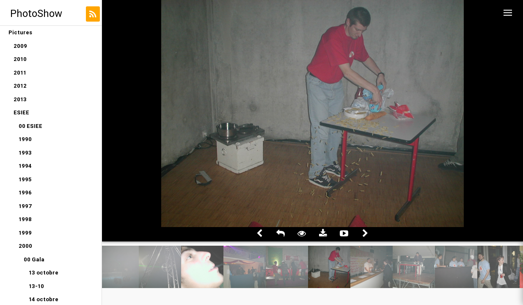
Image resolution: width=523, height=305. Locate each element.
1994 (25, 165)
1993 (25, 152)
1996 (25, 192)
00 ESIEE (30, 126)
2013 (20, 99)
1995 (25, 179)
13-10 (36, 286)
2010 (20, 59)
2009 (20, 46)
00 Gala (34, 259)
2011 (20, 72)
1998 (25, 219)
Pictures (20, 32)
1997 (25, 206)
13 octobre (43, 272)
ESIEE (21, 112)
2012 (20, 85)
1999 (25, 232)
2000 (25, 246)
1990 (25, 139)
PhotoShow (36, 13)
